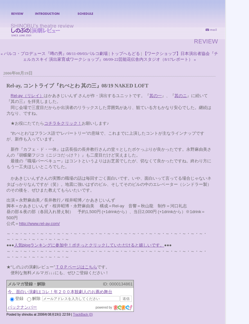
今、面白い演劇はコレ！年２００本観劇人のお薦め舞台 (60, 291)
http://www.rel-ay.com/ (39, 223)
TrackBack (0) (83, 314)
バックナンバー (22, 307)
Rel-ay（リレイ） (27, 95)
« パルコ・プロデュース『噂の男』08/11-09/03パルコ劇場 (54, 53)
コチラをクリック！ (63, 123)
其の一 (155, 95)
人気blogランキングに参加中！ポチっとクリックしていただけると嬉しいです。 (89, 245)
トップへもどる (125, 53)
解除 (34, 298)
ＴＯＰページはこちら (76, 267)
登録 (16, 298)
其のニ (180, 95)
